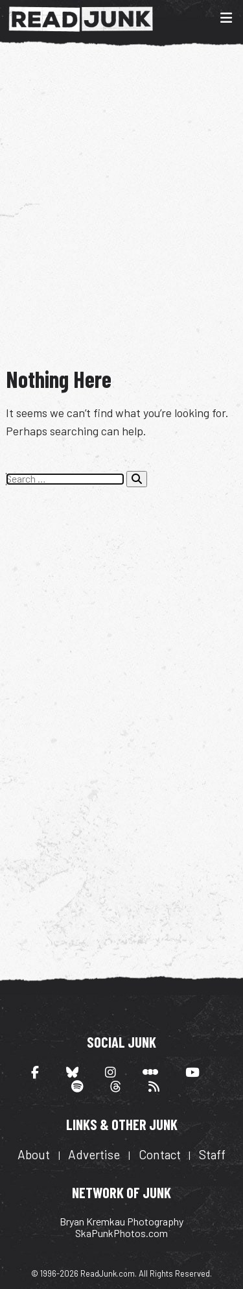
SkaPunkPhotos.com (121, 1233)
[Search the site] (65, 479)
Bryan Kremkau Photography (121, 1221)
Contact (160, 1154)
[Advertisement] (121, 204)
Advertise (94, 1154)
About (33, 1154)
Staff (212, 1154)
